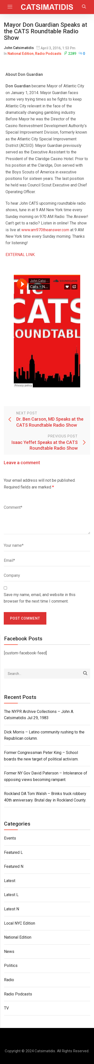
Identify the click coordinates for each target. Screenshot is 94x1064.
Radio (9, 979)
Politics (11, 965)
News (9, 951)
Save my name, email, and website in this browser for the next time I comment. (39, 598)
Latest (9, 880)
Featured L (13, 852)
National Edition (21, 54)
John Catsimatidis (19, 48)
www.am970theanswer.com (45, 229)
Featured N (13, 866)
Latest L (11, 894)
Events (10, 838)
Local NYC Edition (19, 923)
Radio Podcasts (48, 54)
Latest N (11, 909)
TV (6, 1008)
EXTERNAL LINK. (20, 254)
